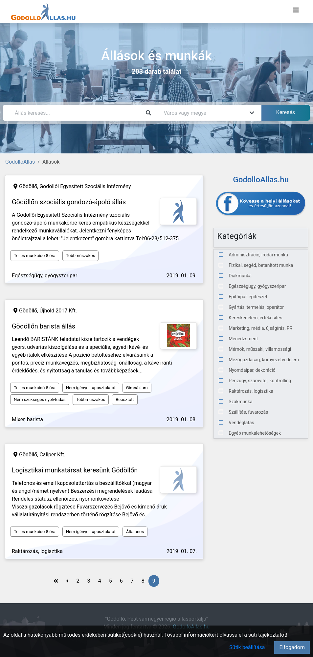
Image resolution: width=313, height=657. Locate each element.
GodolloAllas (20, 162)
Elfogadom (292, 647)
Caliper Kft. (52, 454)
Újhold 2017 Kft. (58, 311)
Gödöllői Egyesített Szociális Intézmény (85, 186)
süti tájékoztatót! (267, 635)
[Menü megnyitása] (296, 10)
